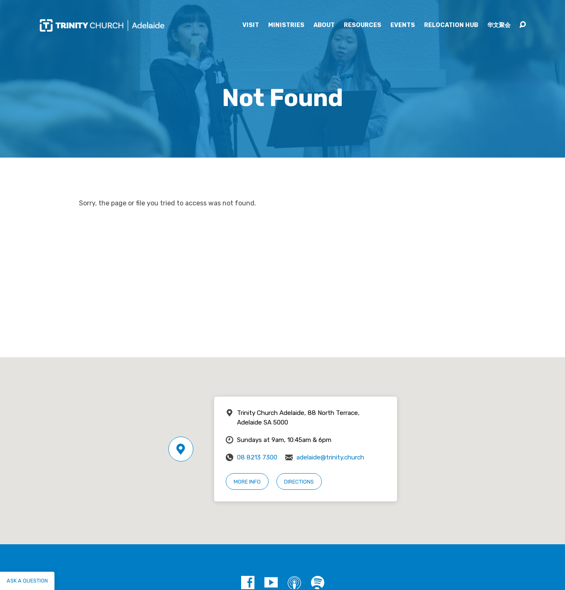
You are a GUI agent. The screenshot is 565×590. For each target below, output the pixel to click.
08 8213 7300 (257, 457)
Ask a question (27, 581)
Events (402, 25)
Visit (250, 25)
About (324, 25)
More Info (247, 482)
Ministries (286, 25)
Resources (362, 25)
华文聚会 (499, 25)
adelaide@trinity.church (330, 457)
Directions (299, 482)
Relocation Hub (451, 25)
